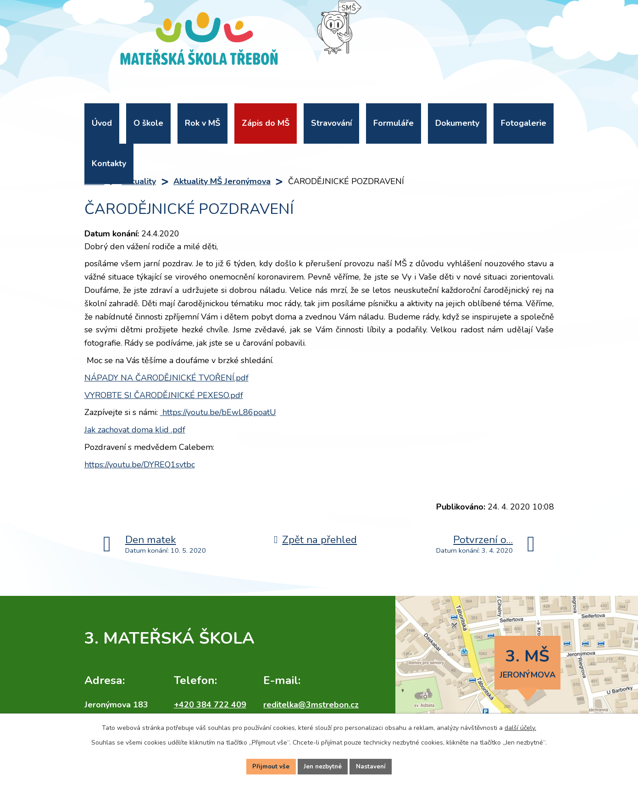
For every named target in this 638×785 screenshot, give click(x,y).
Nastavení (373, 766)
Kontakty (109, 163)
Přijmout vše (269, 766)
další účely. (520, 726)
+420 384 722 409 (210, 704)
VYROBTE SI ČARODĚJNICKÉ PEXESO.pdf (163, 395)
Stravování (331, 123)
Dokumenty (457, 123)
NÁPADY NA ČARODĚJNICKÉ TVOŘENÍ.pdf (166, 377)
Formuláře (393, 123)
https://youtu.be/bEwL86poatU (218, 412)
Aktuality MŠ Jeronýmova (222, 181)
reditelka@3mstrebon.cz (311, 704)
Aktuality (139, 181)
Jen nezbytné (323, 766)
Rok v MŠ (202, 123)
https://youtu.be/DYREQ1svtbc (139, 464)
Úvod (102, 123)
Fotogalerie (523, 123)
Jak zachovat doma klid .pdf (134, 429)
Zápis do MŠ (265, 123)
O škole (148, 123)
